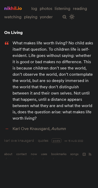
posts (56, 141)
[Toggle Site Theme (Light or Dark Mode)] (72, 17)
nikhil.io (13, 8)
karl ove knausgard (19, 140)
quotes (43, 140)
